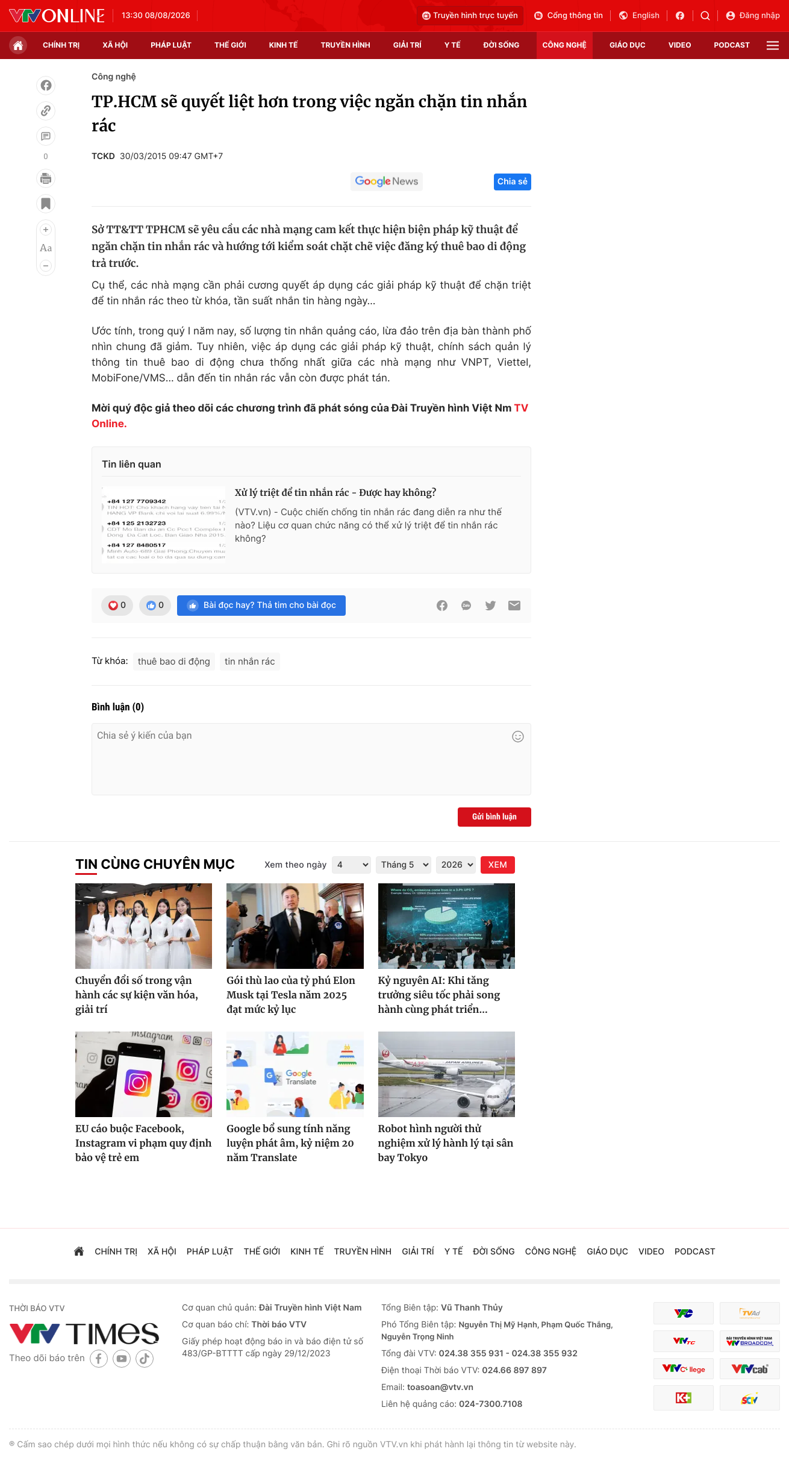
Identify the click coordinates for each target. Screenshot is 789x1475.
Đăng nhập (752, 15)
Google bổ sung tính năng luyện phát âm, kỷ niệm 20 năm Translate (290, 1143)
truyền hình (345, 44)
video (680, 44)
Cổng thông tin (568, 15)
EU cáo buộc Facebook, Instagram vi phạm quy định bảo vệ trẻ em (143, 1143)
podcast (732, 44)
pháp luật (171, 44)
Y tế (452, 44)
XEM (497, 865)
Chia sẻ (512, 182)
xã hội (115, 44)
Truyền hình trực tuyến (470, 15)
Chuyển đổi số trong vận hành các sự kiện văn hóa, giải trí (136, 995)
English (639, 15)
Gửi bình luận (494, 817)
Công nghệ (114, 77)
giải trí (407, 44)
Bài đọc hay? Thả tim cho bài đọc (261, 606)
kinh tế (283, 44)
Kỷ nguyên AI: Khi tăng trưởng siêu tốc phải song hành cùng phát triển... (439, 995)
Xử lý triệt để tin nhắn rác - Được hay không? (335, 493)
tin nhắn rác (250, 661)
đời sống (502, 44)
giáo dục (628, 44)
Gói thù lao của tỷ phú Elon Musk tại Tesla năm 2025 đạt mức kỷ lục (290, 995)
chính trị (61, 44)
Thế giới (230, 44)
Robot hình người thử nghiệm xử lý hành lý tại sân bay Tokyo (446, 1143)
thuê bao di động (174, 661)
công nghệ (565, 44)
